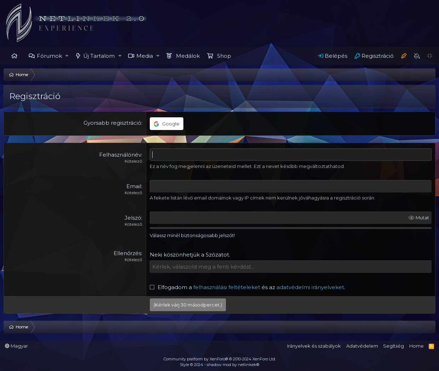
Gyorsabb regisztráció (112, 122)
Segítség (393, 346)
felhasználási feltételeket (226, 287)
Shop (224, 55)
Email (133, 186)
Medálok (188, 55)
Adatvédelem (362, 346)
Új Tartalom (99, 55)
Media (144, 55)
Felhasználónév (120, 154)
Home (14, 56)
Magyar (16, 346)
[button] (67, 56)
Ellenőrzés (127, 253)
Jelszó (133, 217)
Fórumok (49, 55)
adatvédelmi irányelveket (310, 287)
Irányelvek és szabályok (314, 346)
